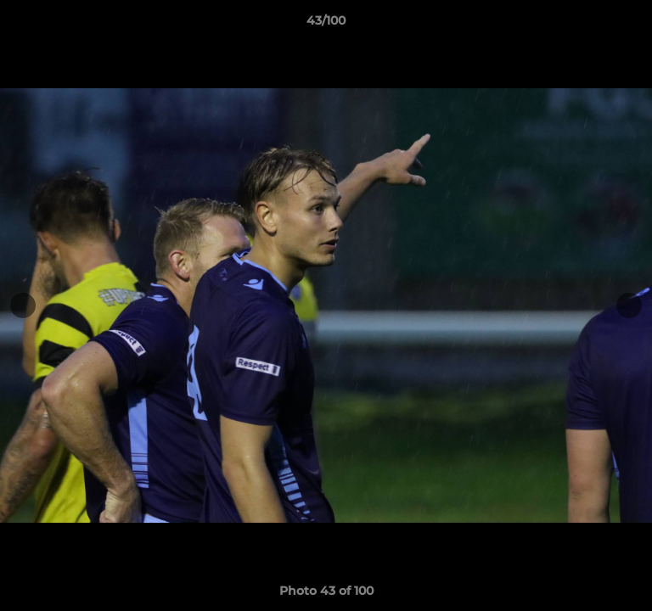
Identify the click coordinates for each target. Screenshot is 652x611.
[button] (631, 24)
